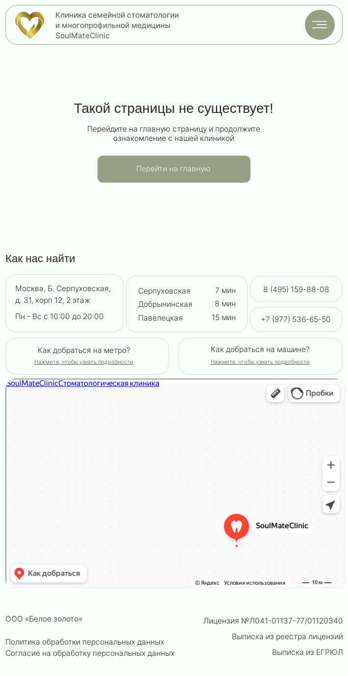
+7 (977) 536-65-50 (296, 319)
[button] (260, 361)
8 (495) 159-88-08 (296, 289)
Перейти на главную (173, 168)
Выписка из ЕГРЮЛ (307, 652)
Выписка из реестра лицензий (287, 636)
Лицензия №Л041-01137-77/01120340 (273, 620)
